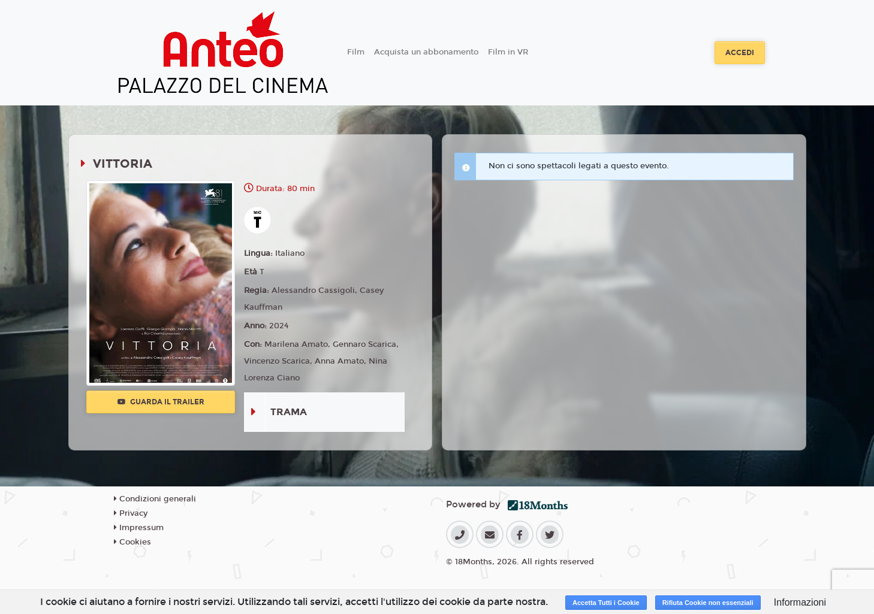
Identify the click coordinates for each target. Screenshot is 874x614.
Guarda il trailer (160, 402)
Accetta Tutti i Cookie (606, 602)
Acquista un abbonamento (426, 52)
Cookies (132, 542)
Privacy (130, 513)
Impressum (139, 528)
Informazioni (800, 602)
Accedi (739, 53)
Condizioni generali (155, 499)
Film (355, 52)
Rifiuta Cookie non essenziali (708, 602)
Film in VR (508, 52)
